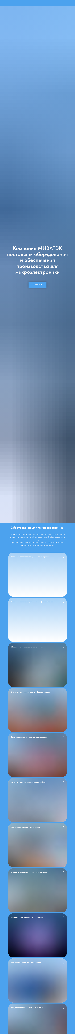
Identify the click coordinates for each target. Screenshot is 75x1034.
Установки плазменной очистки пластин (27, 917)
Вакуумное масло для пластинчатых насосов (29, 737)
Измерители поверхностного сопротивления (29, 872)
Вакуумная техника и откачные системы (27, 1008)
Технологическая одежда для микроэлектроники (30, 557)
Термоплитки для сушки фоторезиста (26, 962)
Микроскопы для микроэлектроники (25, 827)
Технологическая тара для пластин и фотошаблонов (32, 602)
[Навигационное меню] (71, 3)
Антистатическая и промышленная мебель (28, 782)
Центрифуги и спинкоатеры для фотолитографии (30, 692)
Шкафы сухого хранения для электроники (27, 647)
